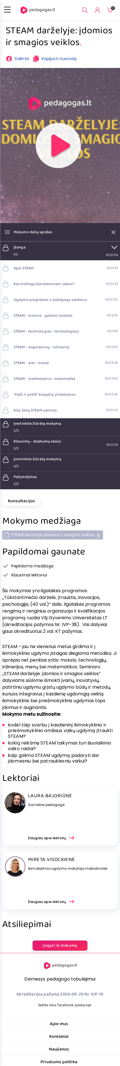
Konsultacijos (21, 501)
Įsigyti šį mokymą (60, 945)
